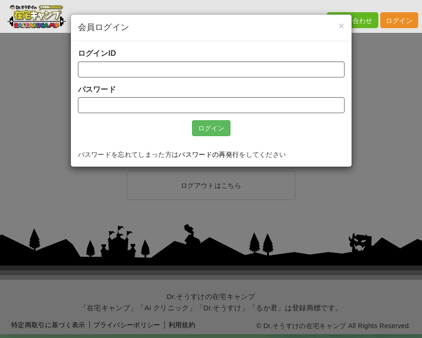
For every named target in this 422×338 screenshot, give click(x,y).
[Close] (341, 26)
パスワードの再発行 (208, 154)
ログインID (97, 53)
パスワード (97, 89)
